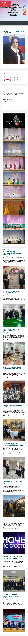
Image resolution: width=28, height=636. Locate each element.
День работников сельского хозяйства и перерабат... (12, 557)
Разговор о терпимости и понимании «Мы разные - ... (12, 291)
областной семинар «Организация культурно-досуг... (12, 596)
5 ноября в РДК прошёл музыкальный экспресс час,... (13, 444)
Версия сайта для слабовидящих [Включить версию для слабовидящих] (5, 4)
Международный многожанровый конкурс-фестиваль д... (12, 253)
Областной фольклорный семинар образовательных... (12, 368)
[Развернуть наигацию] (3, 23)
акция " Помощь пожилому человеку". (12, 482)
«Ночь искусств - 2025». (10, 520)
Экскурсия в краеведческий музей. (12, 406)
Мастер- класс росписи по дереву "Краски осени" (12, 330)
